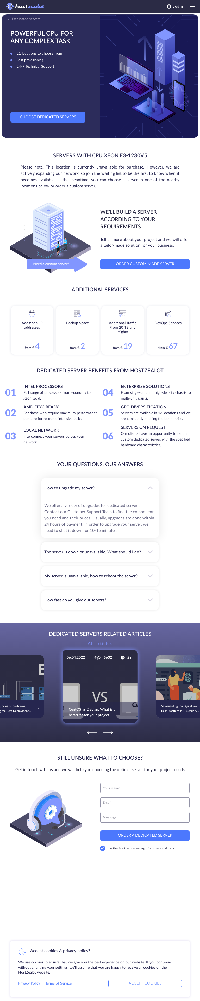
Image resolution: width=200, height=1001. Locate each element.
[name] (145, 788)
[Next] (108, 732)
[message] (145, 817)
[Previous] (92, 732)
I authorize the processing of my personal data (137, 848)
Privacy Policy (29, 983)
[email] (145, 802)
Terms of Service (58, 983)
